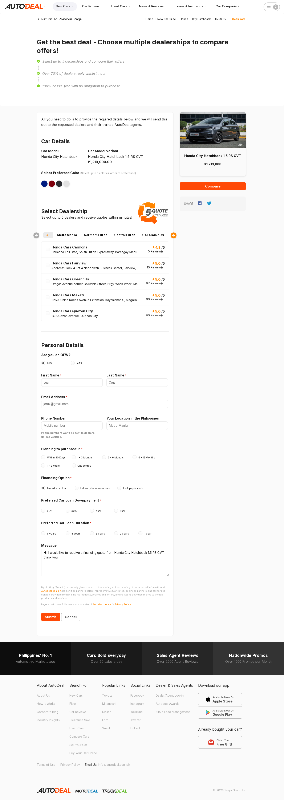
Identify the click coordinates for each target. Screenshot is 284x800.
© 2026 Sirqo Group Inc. (230, 787)
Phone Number (53, 418)
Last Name (115, 375)
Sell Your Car (78, 742)
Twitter (135, 717)
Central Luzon (124, 235)
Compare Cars (79, 733)
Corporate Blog (47, 709)
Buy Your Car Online (83, 750)
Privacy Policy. (123, 601)
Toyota (107, 692)
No (49, 363)
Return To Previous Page (59, 19)
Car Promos (94, 6)
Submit (51, 614)
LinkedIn (136, 725)
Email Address (53, 396)
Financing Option (55, 477)
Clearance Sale (79, 717)
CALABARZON (153, 235)
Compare (212, 186)
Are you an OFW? (55, 355)
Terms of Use (46, 761)
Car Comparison (233, 6)
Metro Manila (67, 235)
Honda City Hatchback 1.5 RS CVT (212, 156)
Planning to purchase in (61, 448)
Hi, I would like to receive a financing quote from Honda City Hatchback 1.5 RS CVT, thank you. (105, 560)
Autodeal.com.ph (51, 588)
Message (49, 544)
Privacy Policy (70, 761)
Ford (105, 717)
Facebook (137, 692)
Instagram (137, 700)
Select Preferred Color (60, 173)
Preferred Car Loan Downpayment (70, 499)
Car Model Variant (103, 151)
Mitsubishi (109, 700)
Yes (79, 363)
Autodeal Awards (167, 700)
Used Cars (123, 6)
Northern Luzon (95, 235)
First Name (50, 375)
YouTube (136, 709)
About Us (43, 692)
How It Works (46, 700)
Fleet (72, 700)
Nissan (106, 709)
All (48, 235)
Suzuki (106, 725)
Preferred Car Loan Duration (65, 522)
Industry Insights (48, 717)
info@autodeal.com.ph (114, 761)
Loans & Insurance (195, 6)
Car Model (49, 151)
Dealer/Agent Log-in (170, 692)
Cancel (71, 614)
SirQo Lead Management (173, 709)
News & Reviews (156, 6)
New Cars (65, 6)
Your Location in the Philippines (132, 418)
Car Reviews (77, 709)
